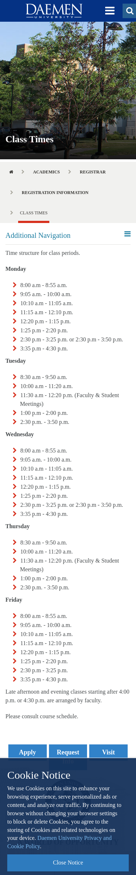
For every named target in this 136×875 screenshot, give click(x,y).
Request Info (68, 757)
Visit (108, 752)
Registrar (93, 171)
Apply (27, 752)
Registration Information (55, 192)
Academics (46, 171)
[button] (110, 11)
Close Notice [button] (68, 862)
